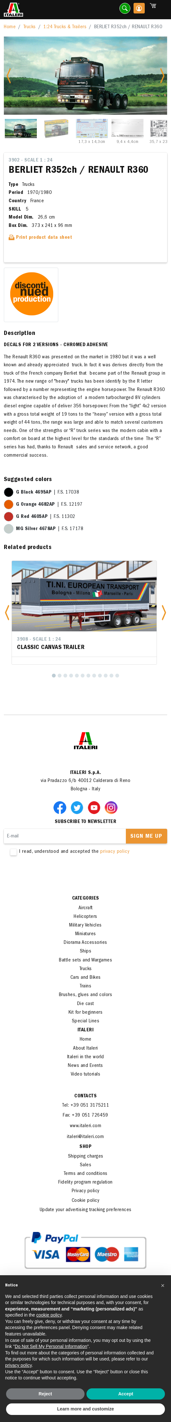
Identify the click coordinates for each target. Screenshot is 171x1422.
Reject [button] (45, 1393)
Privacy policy (86, 1191)
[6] (83, 675)
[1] (54, 675)
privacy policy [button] (18, 1365)
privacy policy (114, 851)
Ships (86, 951)
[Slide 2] (56, 128)
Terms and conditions (86, 1174)
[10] (106, 675)
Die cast (85, 1004)
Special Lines (86, 1021)
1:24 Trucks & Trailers (64, 27)
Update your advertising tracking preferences (86, 1210)
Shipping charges (85, 1156)
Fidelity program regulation (85, 1182)
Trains (85, 986)
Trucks (29, 27)
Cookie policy (86, 1200)
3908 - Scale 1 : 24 (39, 639)
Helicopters (85, 916)
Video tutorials (86, 1074)
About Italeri (85, 1048)
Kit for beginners (86, 1012)
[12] (117, 675)
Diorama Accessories (85, 942)
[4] (71, 675)
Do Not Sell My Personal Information (51, 1346)
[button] (7, 612)
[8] (94, 675)
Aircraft (85, 908)
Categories (85, 898)
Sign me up (146, 837)
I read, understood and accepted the (85, 852)
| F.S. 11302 (45, 517)
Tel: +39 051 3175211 (85, 1105)
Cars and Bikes (85, 977)
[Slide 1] (21, 128)
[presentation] (52, 875)
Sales (86, 1165)
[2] (59, 675)
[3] (65, 675)
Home (10, 27)
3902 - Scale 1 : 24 (31, 160)
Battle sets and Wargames (85, 960)
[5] (77, 675)
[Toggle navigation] (162, 10)
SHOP (85, 1147)
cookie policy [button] (48, 1315)
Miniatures (85, 934)
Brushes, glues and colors (85, 995)
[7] (88, 675)
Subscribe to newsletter (86, 822)
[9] (100, 675)
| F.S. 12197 (49, 504)
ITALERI (85, 1030)
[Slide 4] (127, 128)
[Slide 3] (92, 128)
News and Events (85, 1066)
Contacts (85, 1096)
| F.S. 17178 (49, 529)
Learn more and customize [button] (85, 1408)
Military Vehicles (85, 925)
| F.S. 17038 (47, 492)
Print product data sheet (40, 237)
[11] (111, 675)
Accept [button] (125, 1393)
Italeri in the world (85, 1057)
